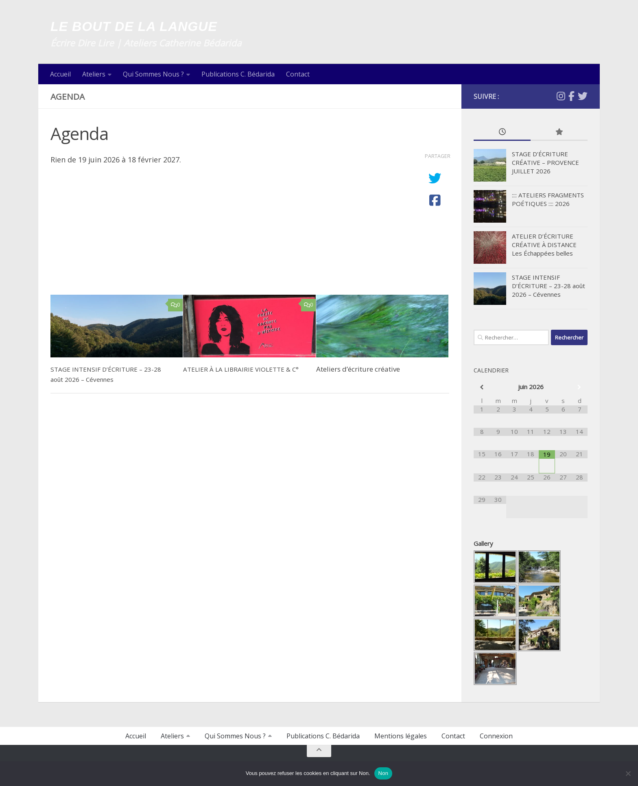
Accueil (60, 74)
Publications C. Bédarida (238, 74)
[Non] (628, 773)
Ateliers (93, 74)
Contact (298, 74)
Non (383, 773)
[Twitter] (583, 96)
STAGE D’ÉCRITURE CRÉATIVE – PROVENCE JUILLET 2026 (545, 162)
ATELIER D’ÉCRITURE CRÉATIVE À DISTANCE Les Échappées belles (544, 244)
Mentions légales (400, 735)
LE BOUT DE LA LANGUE (158, 26)
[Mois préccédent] (482, 387)
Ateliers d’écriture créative (358, 369)
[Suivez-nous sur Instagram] (561, 96)
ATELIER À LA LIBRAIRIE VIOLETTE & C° (245, 369)
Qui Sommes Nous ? (153, 74)
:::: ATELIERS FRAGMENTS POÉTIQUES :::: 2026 (548, 199)
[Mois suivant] (579, 387)
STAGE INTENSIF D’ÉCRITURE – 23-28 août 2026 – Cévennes (548, 285)
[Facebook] (571, 96)
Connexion (496, 735)
